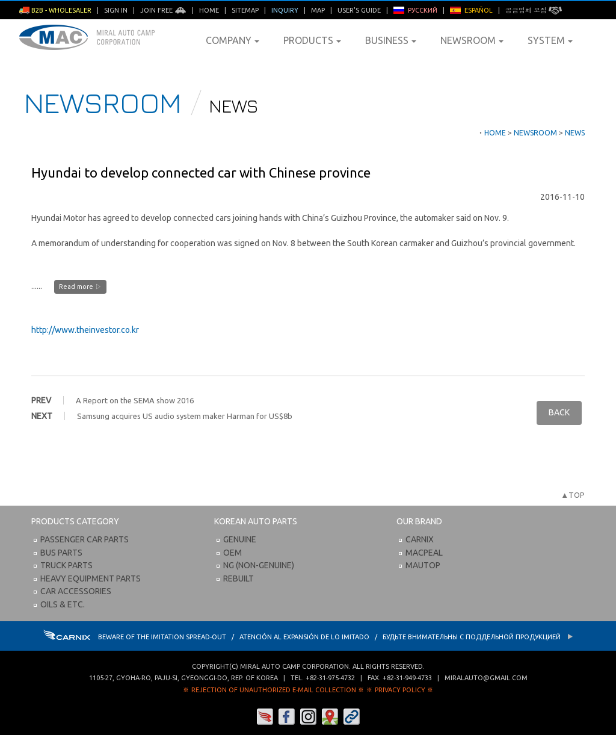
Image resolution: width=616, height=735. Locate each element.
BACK (559, 412)
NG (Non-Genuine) (258, 565)
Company (232, 40)
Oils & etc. (62, 604)
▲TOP (573, 495)
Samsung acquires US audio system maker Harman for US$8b (184, 416)
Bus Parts (61, 552)
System (550, 40)
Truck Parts (66, 565)
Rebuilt (238, 578)
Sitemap (245, 10)
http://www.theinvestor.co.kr (85, 330)
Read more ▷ (80, 286)
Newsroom (472, 40)
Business (390, 40)
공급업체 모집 (533, 10)
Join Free (163, 10)
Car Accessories (75, 591)
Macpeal (424, 552)
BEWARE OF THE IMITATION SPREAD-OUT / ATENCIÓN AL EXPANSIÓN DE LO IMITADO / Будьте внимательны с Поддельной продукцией (308, 636)
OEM (232, 552)
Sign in (116, 10)
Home (209, 10)
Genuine (239, 539)
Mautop (422, 565)
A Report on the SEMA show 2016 (135, 400)
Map (318, 10)
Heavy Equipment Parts (90, 578)
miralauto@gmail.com (486, 677)
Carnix (419, 539)
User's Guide (359, 10)
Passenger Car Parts (84, 539)
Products (312, 40)
